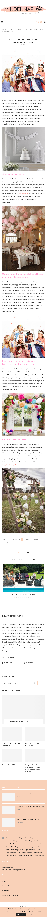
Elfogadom (21, 915)
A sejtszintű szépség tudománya (32, 744)
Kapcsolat (5, 886)
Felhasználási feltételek (10, 895)
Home (4, 29)
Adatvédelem (6, 890)
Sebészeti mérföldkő (9, 765)
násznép (26, 539)
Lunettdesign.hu (23, 194)
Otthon (19, 29)
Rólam (4, 881)
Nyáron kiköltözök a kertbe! (23, 594)
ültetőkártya (7, 543)
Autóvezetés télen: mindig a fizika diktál (11, 744)
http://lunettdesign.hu (9, 465)
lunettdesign (16, 539)
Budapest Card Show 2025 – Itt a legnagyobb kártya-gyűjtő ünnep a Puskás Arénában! (34, 768)
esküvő (5, 539)
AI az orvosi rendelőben (17, 721)
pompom (35, 539)
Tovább (30, 915)
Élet (11, 29)
